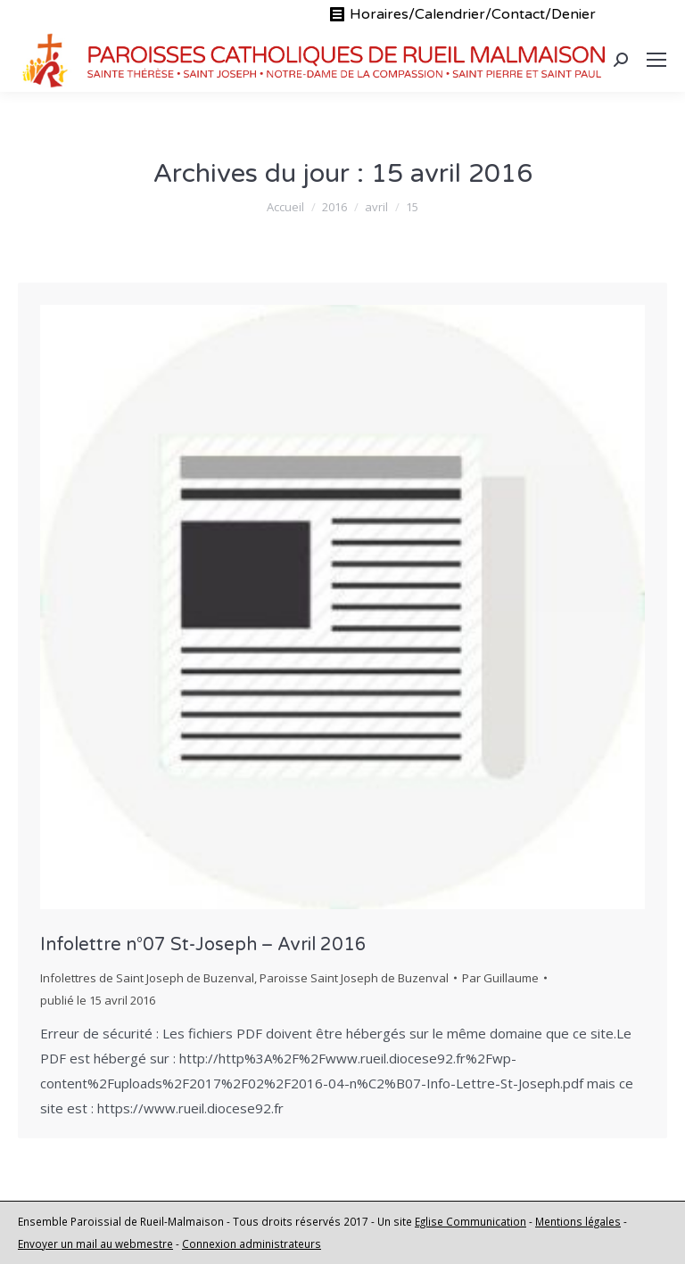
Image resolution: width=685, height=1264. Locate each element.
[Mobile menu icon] (656, 59)
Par (500, 978)
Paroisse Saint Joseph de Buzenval (354, 978)
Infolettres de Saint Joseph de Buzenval (147, 978)
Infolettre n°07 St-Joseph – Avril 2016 (203, 945)
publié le (97, 1000)
